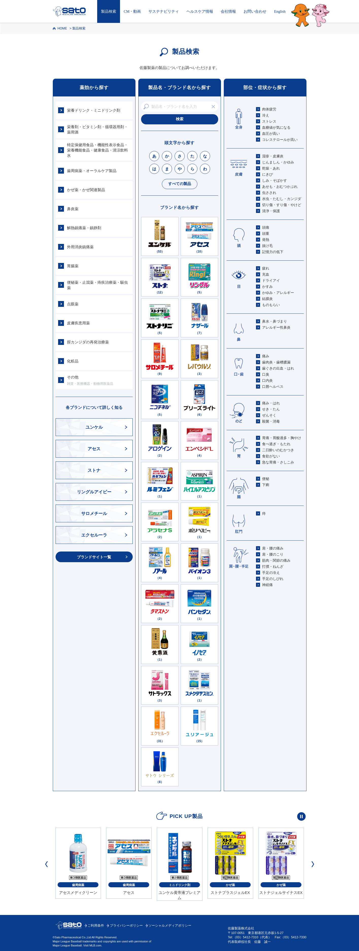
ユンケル (94, 427)
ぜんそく (269, 415)
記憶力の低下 (272, 252)
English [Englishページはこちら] (279, 11)
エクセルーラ (94, 535)
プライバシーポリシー (126, 925)
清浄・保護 (271, 211)
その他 (98, 380)
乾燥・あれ (271, 168)
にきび (267, 174)
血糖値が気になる (276, 127)
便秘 (265, 479)
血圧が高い (271, 133)
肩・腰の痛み (272, 548)
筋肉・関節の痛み (276, 560)
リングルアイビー (94, 492)
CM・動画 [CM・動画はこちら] (132, 11)
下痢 (265, 485)
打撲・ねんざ (272, 566)
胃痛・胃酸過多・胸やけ (281, 438)
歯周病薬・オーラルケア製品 (91, 171)
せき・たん (271, 409)
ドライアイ (271, 280)
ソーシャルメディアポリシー (169, 925)
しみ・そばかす (274, 180)
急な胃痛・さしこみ (278, 462)
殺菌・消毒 (271, 421)
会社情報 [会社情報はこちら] (228, 11)
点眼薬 (72, 304)
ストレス (269, 121)
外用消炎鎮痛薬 (80, 247)
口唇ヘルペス (272, 387)
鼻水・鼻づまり (274, 321)
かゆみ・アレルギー (278, 293)
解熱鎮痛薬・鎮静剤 (84, 228)
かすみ (267, 287)
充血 (265, 274)
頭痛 (265, 227)
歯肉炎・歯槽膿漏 (276, 362)
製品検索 (79, 28)
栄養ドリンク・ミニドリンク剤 (93, 110)
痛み (265, 356)
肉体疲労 (269, 109)
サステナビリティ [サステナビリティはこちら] (163, 11)
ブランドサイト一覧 (94, 557)
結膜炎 (267, 299)
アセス (94, 448)
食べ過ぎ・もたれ (276, 444)
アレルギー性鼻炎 (276, 327)
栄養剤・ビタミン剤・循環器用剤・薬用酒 (97, 129)
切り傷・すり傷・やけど (281, 205)
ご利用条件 (96, 925)
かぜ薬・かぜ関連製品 (86, 190)
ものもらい (271, 305)
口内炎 (267, 380)
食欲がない (271, 456)
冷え (265, 115)
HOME (62, 28)
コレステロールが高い (280, 140)
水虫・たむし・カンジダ (281, 199)
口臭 (265, 374)
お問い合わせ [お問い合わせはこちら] (255, 11)
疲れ (265, 268)
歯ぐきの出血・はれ (278, 368)
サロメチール (94, 513)
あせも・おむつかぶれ (280, 187)
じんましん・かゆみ (278, 162)
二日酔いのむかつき (278, 450)
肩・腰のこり (272, 554)
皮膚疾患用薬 (78, 323)
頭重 (265, 233)
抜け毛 (267, 246)
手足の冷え (271, 573)
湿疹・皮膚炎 (272, 156)
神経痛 (267, 585)
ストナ (94, 470)
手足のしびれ (272, 579)
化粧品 (72, 361)
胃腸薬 (72, 266)
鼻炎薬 (72, 209)
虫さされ (269, 193)
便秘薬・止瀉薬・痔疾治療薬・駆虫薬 (97, 285)
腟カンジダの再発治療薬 (88, 342)
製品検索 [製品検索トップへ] (108, 11)
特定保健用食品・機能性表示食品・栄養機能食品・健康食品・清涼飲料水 (97, 150)
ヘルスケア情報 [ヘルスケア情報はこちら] (199, 11)
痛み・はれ (271, 403)
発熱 (265, 240)
